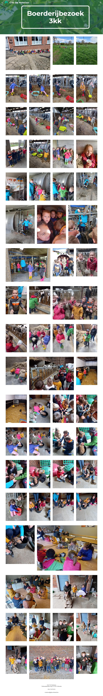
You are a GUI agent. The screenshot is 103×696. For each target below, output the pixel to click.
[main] (55, 17)
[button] (2, 2)
